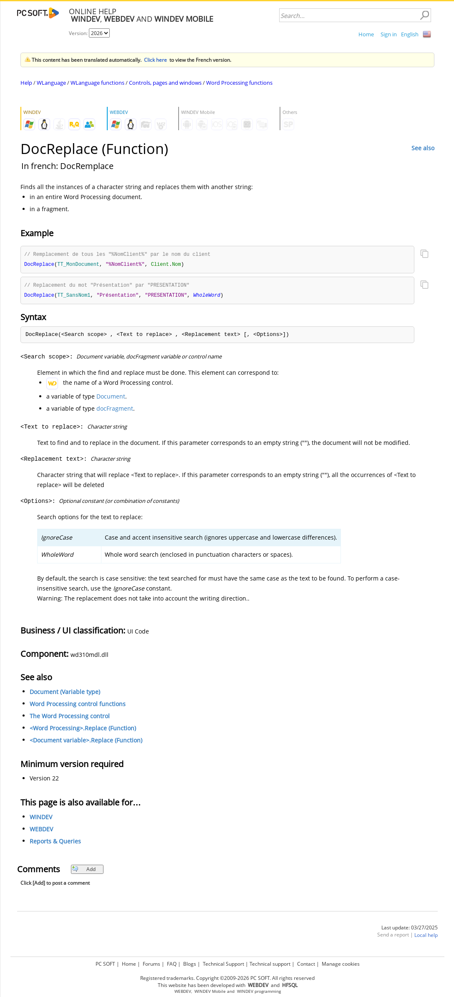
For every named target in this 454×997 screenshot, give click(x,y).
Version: (79, 33)
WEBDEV (41, 831)
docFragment (114, 410)
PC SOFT (105, 963)
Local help (426, 936)
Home (366, 34)
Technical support (270, 963)
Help (26, 82)
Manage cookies (341, 963)
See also (422, 148)
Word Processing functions (239, 82)
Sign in (389, 34)
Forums (151, 963)
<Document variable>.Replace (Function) (86, 742)
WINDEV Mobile (210, 991)
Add (84, 870)
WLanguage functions (97, 82)
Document (110, 398)
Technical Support (223, 963)
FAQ (172, 963)
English (410, 34)
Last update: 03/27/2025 (409, 929)
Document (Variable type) (65, 693)
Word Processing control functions (78, 705)
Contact (306, 963)
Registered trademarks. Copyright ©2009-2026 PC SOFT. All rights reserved (227, 978)
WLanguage (51, 82)
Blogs (189, 963)
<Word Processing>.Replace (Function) (83, 730)
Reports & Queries (55, 843)
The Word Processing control (70, 718)
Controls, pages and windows (165, 82)
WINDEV (41, 819)
